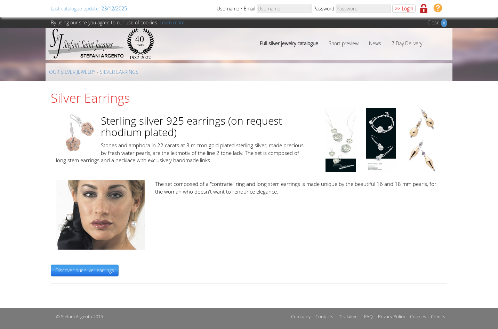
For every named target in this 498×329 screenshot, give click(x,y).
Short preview (344, 43)
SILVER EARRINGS (119, 72)
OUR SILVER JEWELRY (72, 72)
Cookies (418, 317)
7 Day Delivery (407, 43)
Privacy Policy (391, 317)
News (375, 43)
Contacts (324, 317)
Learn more (172, 22)
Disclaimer (348, 317)
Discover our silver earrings (84, 270)
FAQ (368, 317)
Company (301, 317)
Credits (438, 317)
